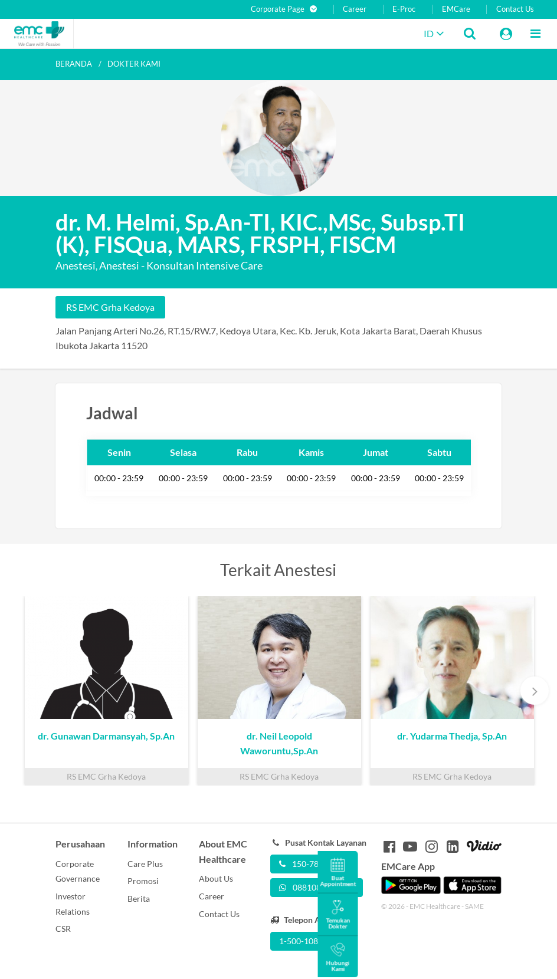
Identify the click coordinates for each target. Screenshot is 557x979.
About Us (216, 878)
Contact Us (515, 9)
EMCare (456, 9)
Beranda (73, 63)
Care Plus (145, 864)
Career (354, 9)
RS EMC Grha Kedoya (110, 307)
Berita (138, 898)
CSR (63, 929)
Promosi (143, 881)
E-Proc (403, 9)
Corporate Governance (77, 871)
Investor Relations (72, 903)
